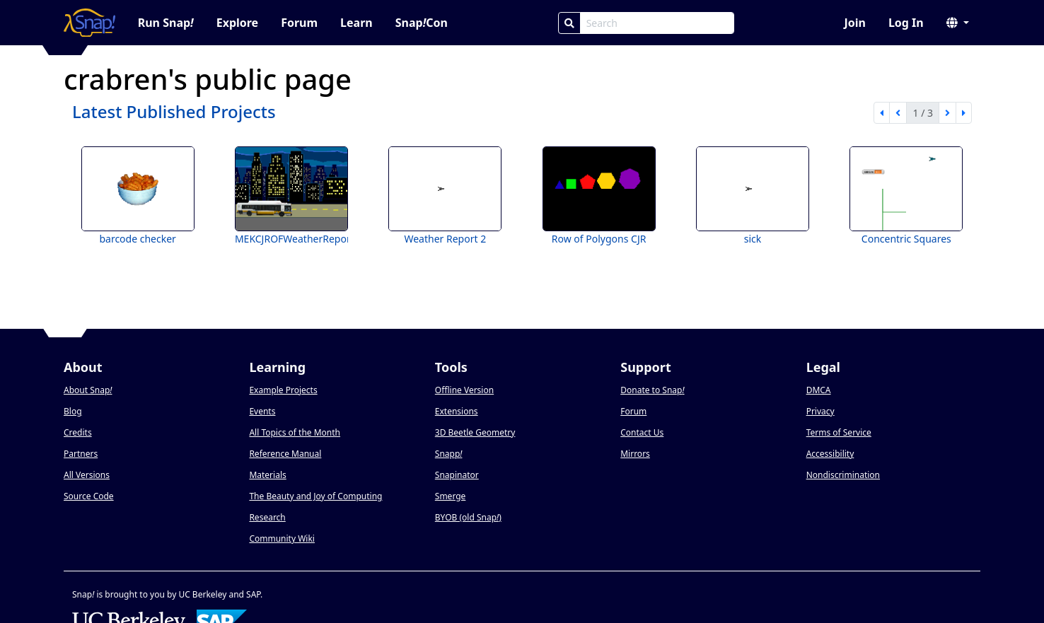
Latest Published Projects (174, 111)
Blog (73, 411)
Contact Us (641, 432)
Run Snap (166, 22)
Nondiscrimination (843, 475)
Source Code (89, 496)
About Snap (88, 390)
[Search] (569, 23)
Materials (267, 475)
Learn (356, 22)
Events (262, 411)
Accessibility (830, 454)
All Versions (87, 475)
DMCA (818, 390)
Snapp (449, 454)
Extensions (456, 411)
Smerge (450, 496)
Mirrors (635, 454)
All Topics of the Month (294, 432)
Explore (237, 22)
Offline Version (464, 390)
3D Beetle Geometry (475, 432)
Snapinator (457, 475)
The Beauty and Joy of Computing (315, 496)
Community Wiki (282, 538)
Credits (78, 432)
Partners (81, 454)
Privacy (820, 411)
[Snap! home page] (89, 22)
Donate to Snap (652, 390)
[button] (958, 22)
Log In (906, 22)
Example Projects (283, 390)
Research (267, 517)
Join (854, 22)
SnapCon (421, 22)
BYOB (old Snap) (468, 517)
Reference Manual (285, 454)
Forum (299, 22)
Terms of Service (838, 432)
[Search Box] (657, 23)
